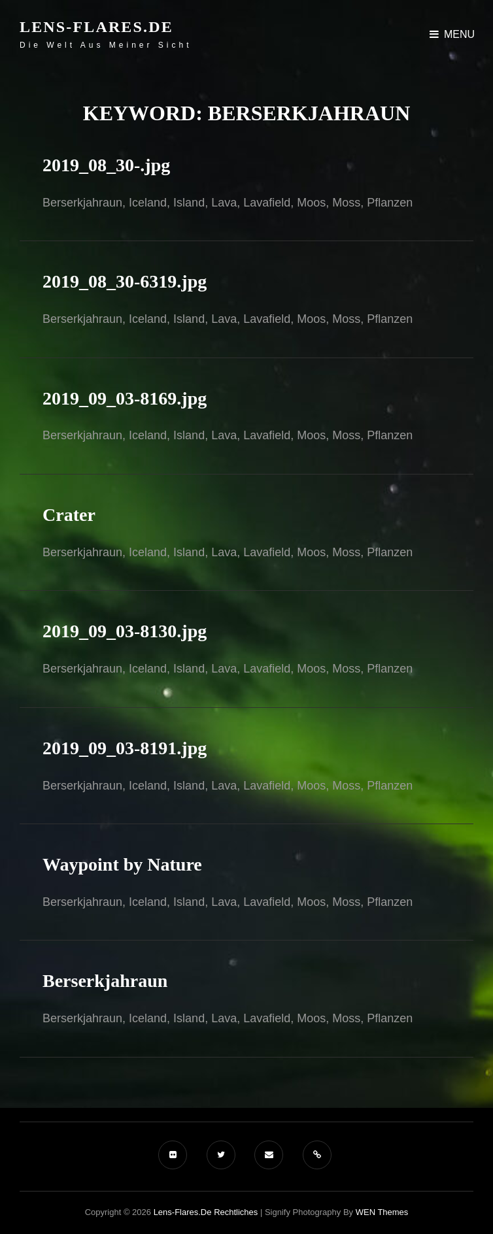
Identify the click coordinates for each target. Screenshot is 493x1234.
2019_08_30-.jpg (106, 165)
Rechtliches (236, 1212)
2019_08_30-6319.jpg (124, 281)
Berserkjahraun (104, 981)
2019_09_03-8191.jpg (124, 748)
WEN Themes (382, 1212)
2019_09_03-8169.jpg (124, 398)
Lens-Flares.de (96, 26)
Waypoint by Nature (122, 864)
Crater (68, 515)
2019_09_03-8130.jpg (124, 631)
